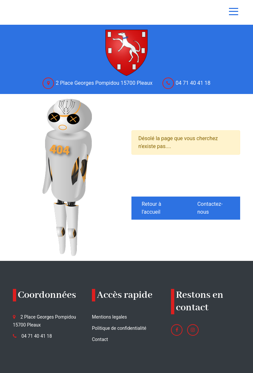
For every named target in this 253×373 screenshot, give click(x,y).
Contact (100, 339)
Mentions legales (109, 317)
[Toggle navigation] (233, 11)
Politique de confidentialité (119, 328)
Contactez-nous (210, 208)
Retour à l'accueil (151, 208)
